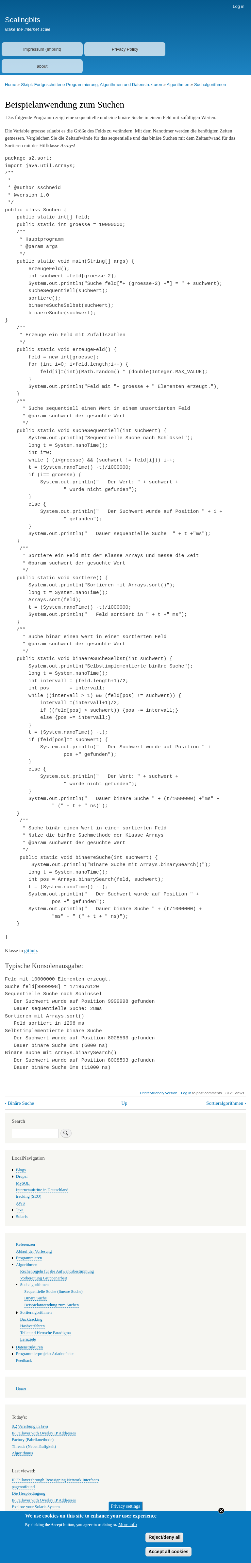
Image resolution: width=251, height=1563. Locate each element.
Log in (238, 6)
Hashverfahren (32, 1326)
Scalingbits (22, 20)
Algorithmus (22, 1453)
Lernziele (28, 1339)
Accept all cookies (168, 1555)
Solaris (22, 1216)
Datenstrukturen (29, 1347)
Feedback (24, 1360)
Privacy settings (125, 1509)
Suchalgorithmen (210, 84)
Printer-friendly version (158, 1093)
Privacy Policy (125, 49)
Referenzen (25, 1244)
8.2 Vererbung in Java (30, 1426)
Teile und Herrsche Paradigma (45, 1332)
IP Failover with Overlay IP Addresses (44, 1433)
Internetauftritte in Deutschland (42, 1190)
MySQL (23, 1183)
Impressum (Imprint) (42, 49)
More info (127, 1528)
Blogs (21, 1170)
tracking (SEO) (29, 1196)
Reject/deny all (164, 1540)
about (42, 66)
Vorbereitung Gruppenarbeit (43, 1278)
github (30, 950)
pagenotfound (23, 1487)
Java (20, 1209)
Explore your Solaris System (36, 1506)
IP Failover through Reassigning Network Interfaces (55, 1480)
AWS (20, 1203)
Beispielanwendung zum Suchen (51, 1305)
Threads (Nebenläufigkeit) (34, 1446)
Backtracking (31, 1319)
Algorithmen (178, 84)
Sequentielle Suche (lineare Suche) (53, 1291)
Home (10, 84)
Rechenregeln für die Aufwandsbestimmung (57, 1271)
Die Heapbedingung (28, 1493)
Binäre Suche (19, 1103)
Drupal (22, 1176)
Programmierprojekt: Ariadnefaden (45, 1353)
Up (124, 1103)
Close (221, 1514)
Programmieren (29, 1258)
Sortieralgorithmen (226, 1103)
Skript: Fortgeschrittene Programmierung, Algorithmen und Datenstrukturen (91, 84)
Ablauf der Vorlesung (34, 1251)
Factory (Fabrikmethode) (33, 1439)
